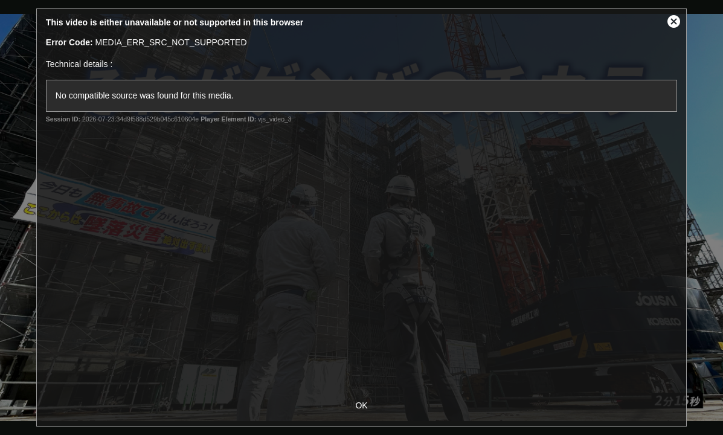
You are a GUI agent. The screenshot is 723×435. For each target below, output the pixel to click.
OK (361, 405)
